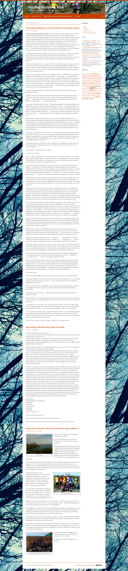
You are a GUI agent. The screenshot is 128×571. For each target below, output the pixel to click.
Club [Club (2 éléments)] (93, 77)
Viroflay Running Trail (46, 9)
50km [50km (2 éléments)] (92, 75)
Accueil (27, 18)
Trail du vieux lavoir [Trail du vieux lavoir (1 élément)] (96, 94)
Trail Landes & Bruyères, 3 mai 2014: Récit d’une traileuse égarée (52, 30)
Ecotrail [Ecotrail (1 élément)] (99, 80)
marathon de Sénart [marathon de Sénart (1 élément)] (86, 87)
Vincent (29, 331)
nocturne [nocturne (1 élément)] (84, 88)
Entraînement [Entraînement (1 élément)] (85, 82)
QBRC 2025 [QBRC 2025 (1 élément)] (99, 90)
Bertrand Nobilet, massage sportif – (92, 49)
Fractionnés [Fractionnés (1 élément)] (98, 82)
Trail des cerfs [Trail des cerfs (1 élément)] (96, 92)
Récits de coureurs (88, 32)
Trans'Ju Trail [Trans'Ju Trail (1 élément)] (85, 95)
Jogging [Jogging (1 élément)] (92, 83)
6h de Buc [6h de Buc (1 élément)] (84, 75)
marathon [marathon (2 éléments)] (90, 85)
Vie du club (86, 31)
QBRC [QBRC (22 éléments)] (92, 90)
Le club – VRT (35, 18)
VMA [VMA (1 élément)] (95, 99)
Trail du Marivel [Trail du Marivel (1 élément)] (89, 94)
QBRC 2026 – (87, 63)
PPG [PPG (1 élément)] (88, 90)
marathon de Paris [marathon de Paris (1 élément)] (97, 85)
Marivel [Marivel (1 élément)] (91, 87)
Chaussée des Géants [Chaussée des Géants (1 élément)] (86, 77)
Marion (29, 32)
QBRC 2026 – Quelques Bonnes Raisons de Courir (57, 18)
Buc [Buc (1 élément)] (98, 75)
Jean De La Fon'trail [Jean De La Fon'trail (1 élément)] (86, 83)
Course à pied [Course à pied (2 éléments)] (98, 79)
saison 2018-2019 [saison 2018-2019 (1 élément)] (85, 92)
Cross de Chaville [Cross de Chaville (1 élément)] (85, 80)
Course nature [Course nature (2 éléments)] (90, 79)
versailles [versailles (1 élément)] (90, 95)
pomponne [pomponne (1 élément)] (84, 90)
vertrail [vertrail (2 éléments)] (94, 95)
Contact (78, 18)
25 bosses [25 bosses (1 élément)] (88, 75)
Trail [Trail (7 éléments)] (91, 92)
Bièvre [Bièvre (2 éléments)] (96, 75)
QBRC (85, 29)
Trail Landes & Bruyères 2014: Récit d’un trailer (45, 329)
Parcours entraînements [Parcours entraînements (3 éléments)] (93, 88)
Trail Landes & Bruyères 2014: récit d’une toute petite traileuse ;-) (52, 430)
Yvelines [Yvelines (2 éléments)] (91, 100)
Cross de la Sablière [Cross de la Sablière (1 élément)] (94, 80)
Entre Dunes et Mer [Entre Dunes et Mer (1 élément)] (92, 82)
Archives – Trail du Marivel (90, 34)
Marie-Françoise (31, 433)
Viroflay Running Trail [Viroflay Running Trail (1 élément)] (86, 97)
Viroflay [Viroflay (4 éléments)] (98, 96)
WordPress (85, 567)
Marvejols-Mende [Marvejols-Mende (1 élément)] (97, 87)
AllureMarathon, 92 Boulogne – (91, 42)
